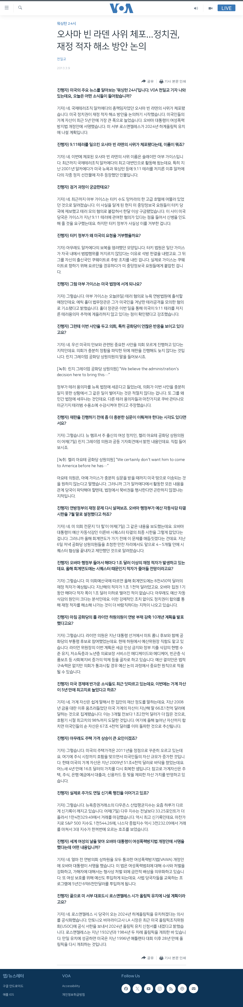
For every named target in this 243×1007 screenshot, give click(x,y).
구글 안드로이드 (13, 986)
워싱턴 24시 (66, 24)
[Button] (147, 81)
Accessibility (71, 986)
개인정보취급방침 (73, 994)
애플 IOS (8, 994)
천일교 (61, 59)
